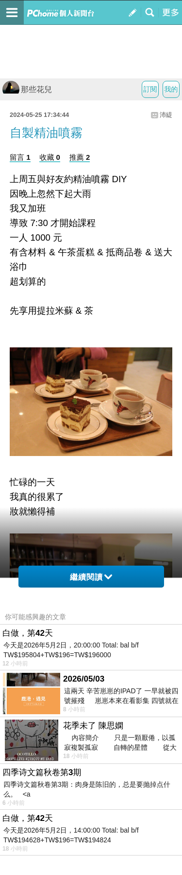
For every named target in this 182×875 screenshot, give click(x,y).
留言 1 (20, 157)
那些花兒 (27, 89)
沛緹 (166, 114)
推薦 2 (79, 157)
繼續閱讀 (91, 577)
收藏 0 (49, 157)
